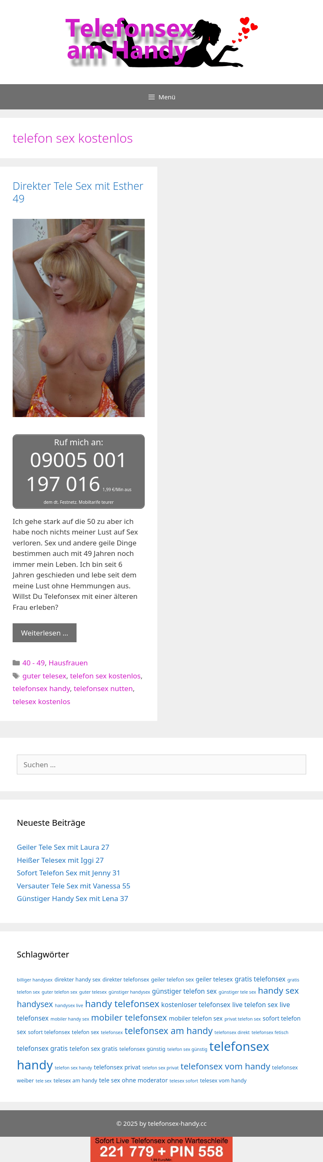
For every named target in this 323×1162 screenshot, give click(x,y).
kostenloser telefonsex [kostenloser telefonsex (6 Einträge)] (195, 1004)
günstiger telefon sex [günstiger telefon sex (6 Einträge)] (184, 991)
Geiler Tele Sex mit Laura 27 (63, 847)
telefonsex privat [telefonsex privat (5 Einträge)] (117, 1067)
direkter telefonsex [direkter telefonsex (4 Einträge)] (125, 979)
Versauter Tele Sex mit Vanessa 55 (73, 886)
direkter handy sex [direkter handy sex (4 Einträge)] (77, 979)
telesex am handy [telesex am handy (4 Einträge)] (75, 1080)
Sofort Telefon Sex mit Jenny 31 (69, 872)
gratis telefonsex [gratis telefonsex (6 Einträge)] (260, 979)
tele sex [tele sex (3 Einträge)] (44, 1081)
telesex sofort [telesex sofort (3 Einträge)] (183, 1081)
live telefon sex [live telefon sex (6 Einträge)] (255, 1004)
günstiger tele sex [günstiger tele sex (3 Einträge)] (237, 992)
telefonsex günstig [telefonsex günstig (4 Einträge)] (142, 1049)
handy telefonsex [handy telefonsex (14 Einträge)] (122, 1003)
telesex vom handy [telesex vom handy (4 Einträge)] (223, 1080)
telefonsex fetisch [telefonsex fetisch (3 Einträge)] (270, 1032)
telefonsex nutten (103, 688)
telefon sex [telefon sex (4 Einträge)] (85, 1032)
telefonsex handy (41, 688)
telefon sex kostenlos (105, 676)
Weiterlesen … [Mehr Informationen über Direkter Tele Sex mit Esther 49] (44, 633)
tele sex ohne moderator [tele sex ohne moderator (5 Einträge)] (133, 1080)
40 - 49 (33, 662)
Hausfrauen (67, 662)
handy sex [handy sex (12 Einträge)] (278, 990)
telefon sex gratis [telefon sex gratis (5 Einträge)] (93, 1049)
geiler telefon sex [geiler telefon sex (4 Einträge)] (172, 979)
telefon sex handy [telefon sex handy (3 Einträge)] (73, 1068)
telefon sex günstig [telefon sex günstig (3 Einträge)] (187, 1049)
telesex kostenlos (41, 701)
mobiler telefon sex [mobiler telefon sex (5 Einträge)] (195, 1018)
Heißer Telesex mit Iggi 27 (60, 860)
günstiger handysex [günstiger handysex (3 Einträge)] (129, 992)
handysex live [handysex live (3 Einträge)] (69, 1005)
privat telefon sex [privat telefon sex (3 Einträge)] (243, 1019)
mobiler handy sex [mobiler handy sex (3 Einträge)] (69, 1019)
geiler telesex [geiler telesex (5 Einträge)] (214, 979)
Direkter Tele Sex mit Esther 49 (78, 191)
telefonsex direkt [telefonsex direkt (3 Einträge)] (232, 1032)
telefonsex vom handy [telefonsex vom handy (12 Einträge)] (225, 1066)
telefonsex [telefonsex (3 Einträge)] (112, 1032)
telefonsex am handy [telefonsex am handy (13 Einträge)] (168, 1030)
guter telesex (44, 676)
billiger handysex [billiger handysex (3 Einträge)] (35, 980)
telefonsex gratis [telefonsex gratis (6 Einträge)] (42, 1048)
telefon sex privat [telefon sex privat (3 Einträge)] (161, 1068)
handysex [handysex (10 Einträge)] (35, 1004)
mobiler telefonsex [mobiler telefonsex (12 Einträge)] (129, 1017)
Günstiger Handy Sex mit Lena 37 (72, 898)
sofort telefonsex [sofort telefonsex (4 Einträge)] (49, 1032)
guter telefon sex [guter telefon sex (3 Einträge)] (59, 992)
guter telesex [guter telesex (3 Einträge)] (92, 992)
